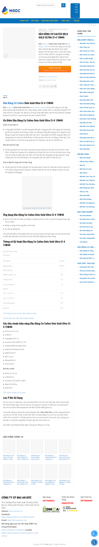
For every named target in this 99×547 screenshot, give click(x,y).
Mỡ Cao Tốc (84, 192)
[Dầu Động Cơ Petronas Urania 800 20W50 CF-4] (65, 446)
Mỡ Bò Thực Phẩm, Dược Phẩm (88, 161)
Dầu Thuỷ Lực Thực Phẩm (88, 51)
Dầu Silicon (84, 134)
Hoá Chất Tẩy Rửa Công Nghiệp (88, 282)
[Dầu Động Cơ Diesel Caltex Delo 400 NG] (37, 446)
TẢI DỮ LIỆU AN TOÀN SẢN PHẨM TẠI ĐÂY (18, 318)
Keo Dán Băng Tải (86, 230)
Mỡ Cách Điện (85, 195)
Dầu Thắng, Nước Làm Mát (88, 274)
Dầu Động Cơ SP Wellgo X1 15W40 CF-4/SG (65, 482)
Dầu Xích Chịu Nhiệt (87, 89)
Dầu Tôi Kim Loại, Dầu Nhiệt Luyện (88, 107)
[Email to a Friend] (48, 86)
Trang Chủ (24, 21)
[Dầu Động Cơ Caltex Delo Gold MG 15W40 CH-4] (23, 471)
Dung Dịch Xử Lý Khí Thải (88, 278)
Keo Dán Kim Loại (86, 227)
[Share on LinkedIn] (55, 86)
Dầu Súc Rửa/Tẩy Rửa (88, 77)
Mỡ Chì (82, 165)
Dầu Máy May (85, 149)
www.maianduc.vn (16, 511)
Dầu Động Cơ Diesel (87, 254)
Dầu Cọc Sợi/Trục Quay (88, 141)
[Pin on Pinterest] (51, 86)
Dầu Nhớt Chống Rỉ (87, 92)
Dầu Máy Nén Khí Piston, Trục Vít (88, 73)
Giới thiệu (35, 21)
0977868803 (48, 500)
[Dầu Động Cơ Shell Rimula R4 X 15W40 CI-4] (51, 446)
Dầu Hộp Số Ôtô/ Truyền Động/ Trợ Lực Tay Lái (88, 258)
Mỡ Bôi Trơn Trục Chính (88, 176)
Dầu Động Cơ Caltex (50, 80)
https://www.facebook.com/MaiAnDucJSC (18, 517)
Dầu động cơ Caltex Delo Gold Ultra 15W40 (37, 208)
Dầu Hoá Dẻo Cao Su (87, 70)
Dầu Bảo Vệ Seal (86, 123)
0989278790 (67, 503)
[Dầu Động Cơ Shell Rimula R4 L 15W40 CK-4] (9, 471)
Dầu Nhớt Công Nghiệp (86, 40)
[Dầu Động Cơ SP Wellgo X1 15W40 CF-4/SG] (65, 471)
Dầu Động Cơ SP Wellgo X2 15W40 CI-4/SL (37, 482)
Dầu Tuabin (84, 96)
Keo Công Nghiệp (85, 212)
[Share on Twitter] (44, 86)
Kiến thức (66, 21)
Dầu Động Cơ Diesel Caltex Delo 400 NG (35, 457)
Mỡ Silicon (83, 173)
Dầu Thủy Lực (85, 47)
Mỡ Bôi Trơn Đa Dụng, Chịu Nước (88, 184)
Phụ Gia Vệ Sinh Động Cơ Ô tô (88, 271)
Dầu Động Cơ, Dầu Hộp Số (86, 247)
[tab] (5, 98)
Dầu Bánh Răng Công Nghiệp (88, 66)
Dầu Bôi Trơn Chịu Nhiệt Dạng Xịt (88, 43)
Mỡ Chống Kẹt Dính (87, 188)
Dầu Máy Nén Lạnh (87, 81)
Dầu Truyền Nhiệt (86, 58)
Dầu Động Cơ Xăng (86, 251)
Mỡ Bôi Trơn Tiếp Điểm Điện (88, 180)
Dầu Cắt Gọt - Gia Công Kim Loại (88, 62)
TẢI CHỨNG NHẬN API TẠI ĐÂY (14, 393)
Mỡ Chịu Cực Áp (85, 169)
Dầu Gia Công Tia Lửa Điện (88, 145)
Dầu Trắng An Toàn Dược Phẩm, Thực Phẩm (88, 85)
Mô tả (5, 97)
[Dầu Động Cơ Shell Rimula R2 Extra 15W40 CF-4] (23, 446)
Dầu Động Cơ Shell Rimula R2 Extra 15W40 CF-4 (23, 457)
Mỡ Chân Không (85, 199)
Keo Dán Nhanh (85, 215)
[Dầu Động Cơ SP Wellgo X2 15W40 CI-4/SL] (37, 471)
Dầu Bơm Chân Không (88, 119)
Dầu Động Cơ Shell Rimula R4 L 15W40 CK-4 (8, 482)
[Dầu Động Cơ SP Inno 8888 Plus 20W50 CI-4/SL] (51, 471)
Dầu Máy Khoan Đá (87, 130)
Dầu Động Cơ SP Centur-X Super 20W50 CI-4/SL (8, 457)
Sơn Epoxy (83, 242)
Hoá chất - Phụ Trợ (86, 263)
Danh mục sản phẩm (50, 21)
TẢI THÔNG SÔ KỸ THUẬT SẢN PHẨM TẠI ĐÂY (19, 313)
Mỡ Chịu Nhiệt (85, 158)
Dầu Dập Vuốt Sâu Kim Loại (88, 138)
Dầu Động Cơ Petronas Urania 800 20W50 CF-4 (64, 457)
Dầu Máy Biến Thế (86, 100)
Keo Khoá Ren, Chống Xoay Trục (88, 219)
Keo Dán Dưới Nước (87, 234)
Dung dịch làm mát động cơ (88, 267)
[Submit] (63, 5)
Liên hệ (76, 21)
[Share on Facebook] (40, 86)
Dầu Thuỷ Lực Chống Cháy (88, 55)
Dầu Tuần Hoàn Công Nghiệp (88, 111)
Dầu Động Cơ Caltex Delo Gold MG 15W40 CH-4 (22, 482)
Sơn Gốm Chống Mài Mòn (88, 238)
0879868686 (86, 500)
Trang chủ (43, 29)
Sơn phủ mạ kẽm (86, 223)
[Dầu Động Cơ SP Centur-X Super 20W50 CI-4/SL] (9, 446)
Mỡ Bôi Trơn (83, 154)
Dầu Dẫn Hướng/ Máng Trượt (88, 115)
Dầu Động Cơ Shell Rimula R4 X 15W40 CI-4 (51, 457)
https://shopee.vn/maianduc (13, 529)
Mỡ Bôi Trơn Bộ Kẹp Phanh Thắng (88, 207)
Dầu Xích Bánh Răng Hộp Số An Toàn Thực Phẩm (88, 104)
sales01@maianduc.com (17, 520)
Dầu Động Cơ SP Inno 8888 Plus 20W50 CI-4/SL (50, 482)
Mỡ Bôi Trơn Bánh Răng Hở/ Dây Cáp (88, 203)
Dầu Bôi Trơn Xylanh (87, 126)
